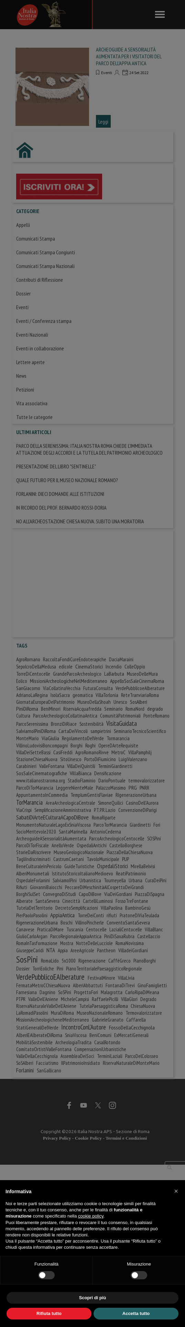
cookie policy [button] (90, 1216)
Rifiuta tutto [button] (49, 1313)
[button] (176, 1191)
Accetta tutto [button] (136, 1313)
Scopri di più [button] (92, 1297)
